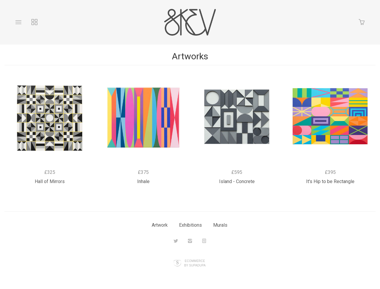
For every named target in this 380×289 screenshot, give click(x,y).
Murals (220, 225)
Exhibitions (190, 225)
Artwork (160, 225)
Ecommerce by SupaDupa (194, 262)
